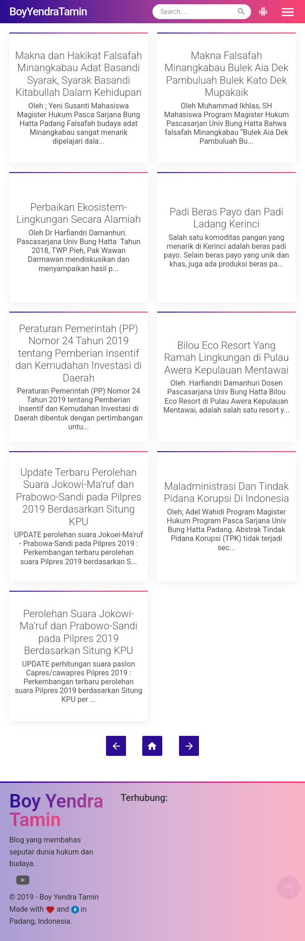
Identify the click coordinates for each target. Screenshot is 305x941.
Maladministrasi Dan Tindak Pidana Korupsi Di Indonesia (226, 492)
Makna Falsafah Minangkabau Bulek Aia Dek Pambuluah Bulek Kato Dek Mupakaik (227, 74)
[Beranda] (152, 746)
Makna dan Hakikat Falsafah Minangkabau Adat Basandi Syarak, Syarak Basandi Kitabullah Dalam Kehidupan (78, 74)
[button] (284, 11)
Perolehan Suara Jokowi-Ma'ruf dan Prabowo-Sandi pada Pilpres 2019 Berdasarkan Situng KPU (79, 632)
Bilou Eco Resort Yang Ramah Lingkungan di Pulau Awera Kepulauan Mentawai (226, 358)
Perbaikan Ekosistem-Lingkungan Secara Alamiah (78, 213)
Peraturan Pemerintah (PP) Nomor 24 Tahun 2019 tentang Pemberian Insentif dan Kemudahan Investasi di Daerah (78, 353)
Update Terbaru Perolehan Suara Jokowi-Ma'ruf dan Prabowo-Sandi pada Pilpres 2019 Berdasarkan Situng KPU (78, 497)
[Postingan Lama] (189, 746)
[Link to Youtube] (23, 882)
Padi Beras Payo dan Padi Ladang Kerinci (227, 218)
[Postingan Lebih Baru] (116, 746)
